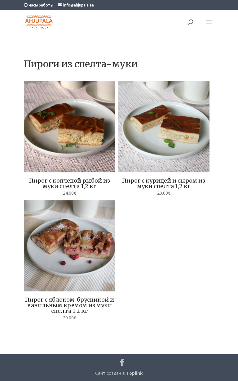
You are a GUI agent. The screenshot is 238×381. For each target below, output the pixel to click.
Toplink (134, 373)
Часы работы (38, 5)
